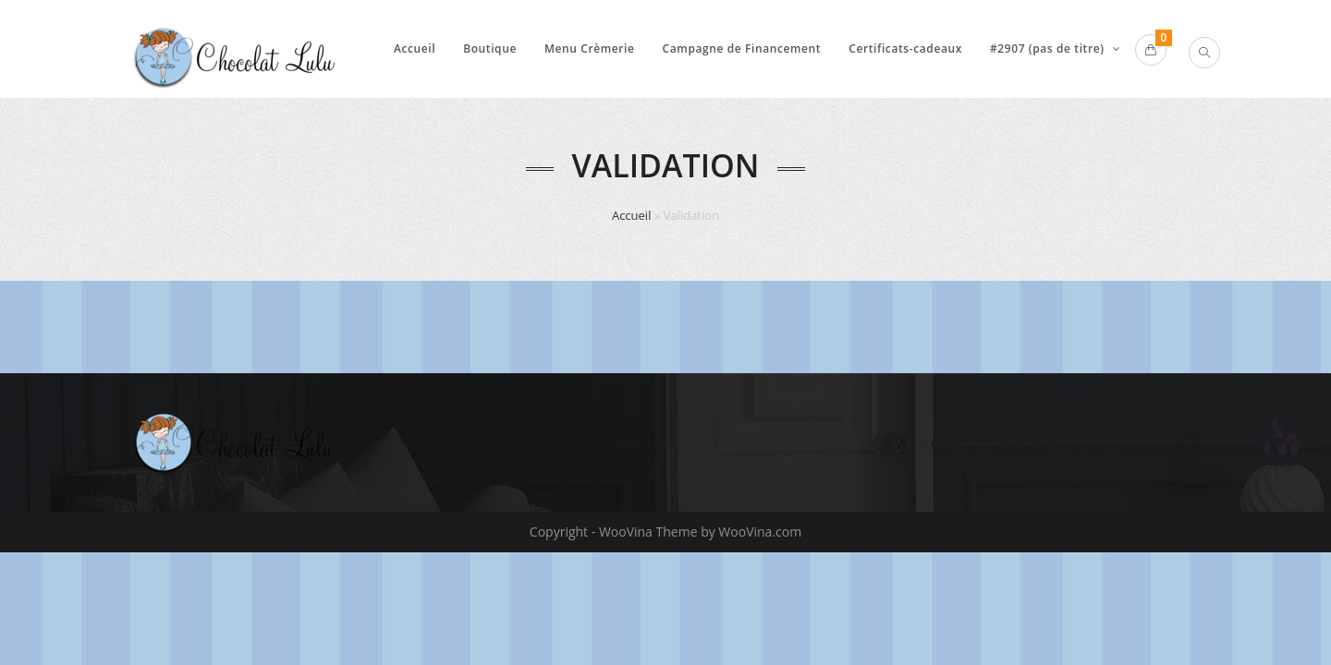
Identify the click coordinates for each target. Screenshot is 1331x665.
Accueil (632, 215)
